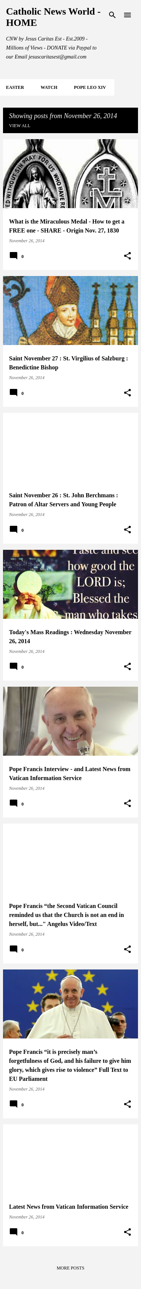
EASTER (15, 87)
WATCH (49, 87)
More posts (71, 1268)
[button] (127, 256)
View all (19, 125)
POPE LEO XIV (90, 87)
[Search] (112, 15)
